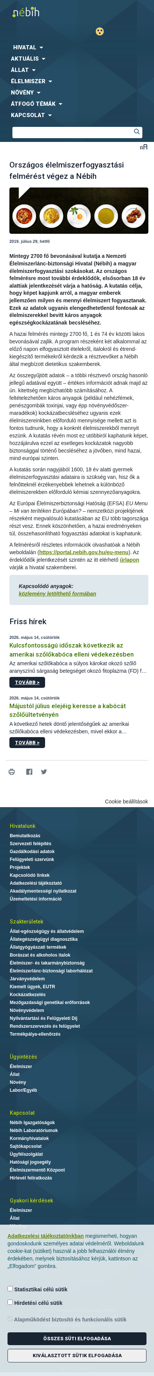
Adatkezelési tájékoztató (36, 883)
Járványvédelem (27, 978)
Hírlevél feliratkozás (31, 1178)
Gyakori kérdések (31, 1201)
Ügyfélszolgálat (26, 1154)
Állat (15, 1074)
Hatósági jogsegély (30, 1162)
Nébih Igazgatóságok (32, 1122)
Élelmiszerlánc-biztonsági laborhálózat (51, 971)
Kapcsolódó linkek (30, 875)
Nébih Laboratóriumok (34, 1130)
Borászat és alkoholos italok (40, 955)
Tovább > (27, 682)
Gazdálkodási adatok (32, 851)
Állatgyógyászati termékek (38, 947)
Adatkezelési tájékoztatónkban (46, 1236)
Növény (18, 1082)
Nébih (38, 12)
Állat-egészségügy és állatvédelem (47, 931)
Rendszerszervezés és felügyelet (45, 1026)
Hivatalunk (22, 826)
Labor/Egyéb (23, 1090)
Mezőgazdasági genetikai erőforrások (50, 1002)
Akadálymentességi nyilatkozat (43, 891)
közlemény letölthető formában (57, 594)
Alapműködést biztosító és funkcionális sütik (67, 1319)
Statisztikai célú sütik (38, 1289)
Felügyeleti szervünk (32, 859)
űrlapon (129, 560)
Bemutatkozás (25, 835)
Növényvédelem (27, 1010)
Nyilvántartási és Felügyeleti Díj (43, 1018)
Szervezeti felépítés (30, 843)
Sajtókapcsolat (26, 1146)
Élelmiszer (21, 1066)
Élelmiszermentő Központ (37, 1170)
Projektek (20, 867)
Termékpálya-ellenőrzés (35, 1034)
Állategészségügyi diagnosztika (44, 939)
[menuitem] (77, 47)
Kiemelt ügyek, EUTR (32, 986)
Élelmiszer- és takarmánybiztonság (47, 963)
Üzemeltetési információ (36, 899)
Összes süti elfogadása (77, 1338)
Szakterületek (26, 922)
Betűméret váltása (143, 146)
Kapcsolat (22, 1113)
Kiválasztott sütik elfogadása (77, 1355)
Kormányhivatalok (29, 1138)
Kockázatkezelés (27, 994)
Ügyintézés (23, 1057)
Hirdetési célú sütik (35, 1303)
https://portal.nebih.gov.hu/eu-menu (83, 552)
